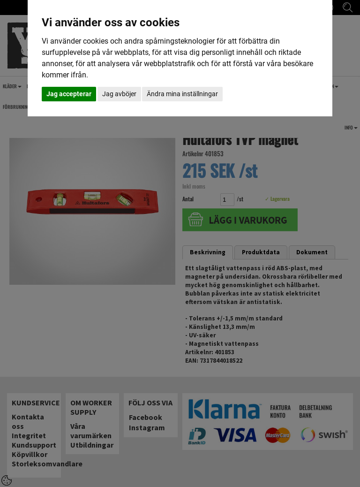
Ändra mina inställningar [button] (182, 94)
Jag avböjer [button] (119, 94)
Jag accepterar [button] (68, 94)
